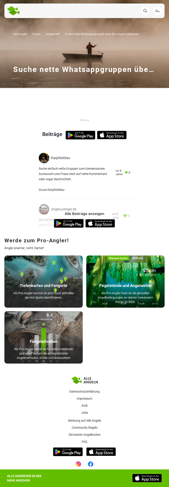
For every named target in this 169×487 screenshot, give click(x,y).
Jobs (84, 412)
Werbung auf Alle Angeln (84, 420)
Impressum (84, 398)
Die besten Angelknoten (85, 434)
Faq (84, 441)
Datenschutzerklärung (84, 391)
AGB (84, 405)
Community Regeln (84, 427)
